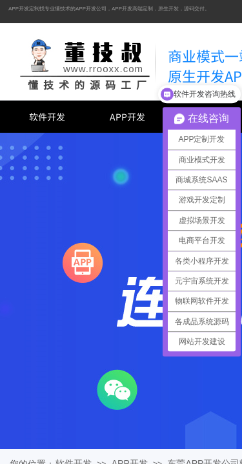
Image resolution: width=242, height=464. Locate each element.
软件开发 (47, 116)
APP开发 (127, 116)
